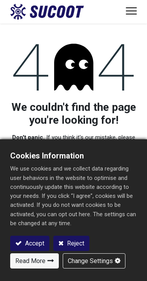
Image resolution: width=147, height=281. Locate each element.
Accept (34, 243)
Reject (74, 243)
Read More (30, 261)
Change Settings (90, 261)
